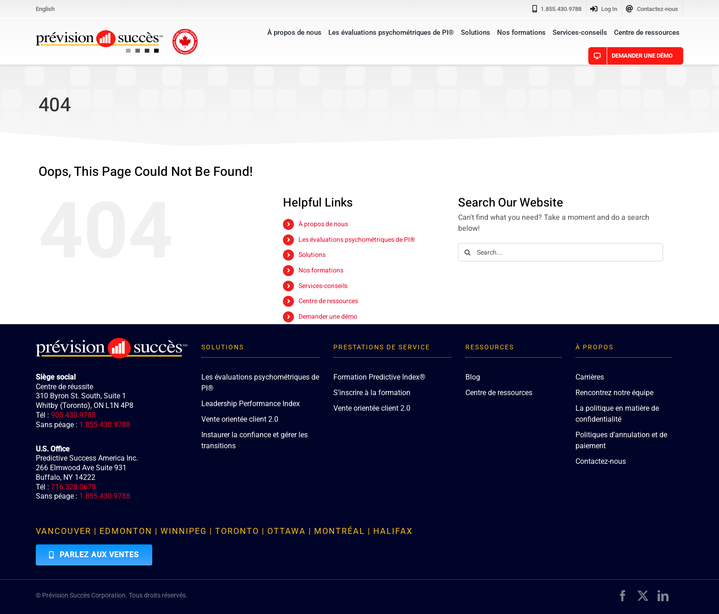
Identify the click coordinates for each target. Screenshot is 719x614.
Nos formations (321, 270)
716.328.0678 (73, 487)
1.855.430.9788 (104, 424)
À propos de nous (323, 224)
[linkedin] (663, 595)
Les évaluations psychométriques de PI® (357, 240)
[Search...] (560, 252)
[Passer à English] (45, 8)
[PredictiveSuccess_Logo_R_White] (111, 341)
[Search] (467, 252)
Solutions (312, 255)
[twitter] (642, 595)
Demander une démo (328, 316)
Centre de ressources (328, 301)
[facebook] (622, 595)
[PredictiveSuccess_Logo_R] (99, 33)
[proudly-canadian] (185, 32)
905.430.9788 (73, 415)
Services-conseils (323, 286)
